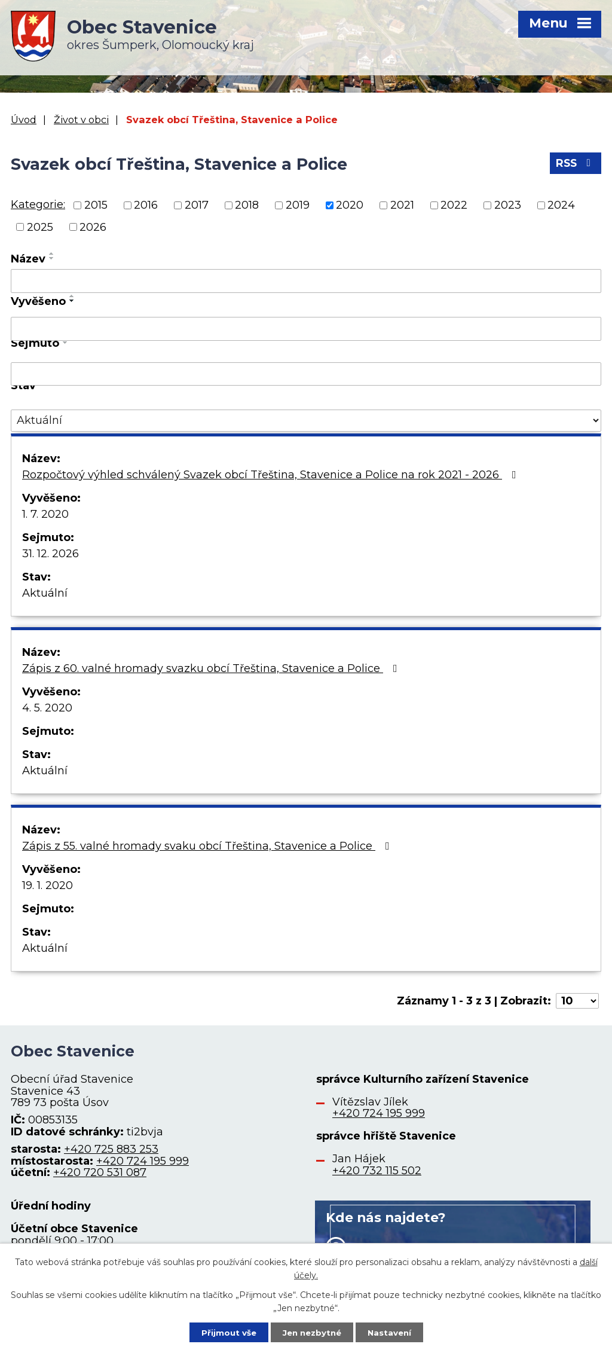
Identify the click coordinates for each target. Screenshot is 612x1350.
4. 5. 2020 (47, 707)
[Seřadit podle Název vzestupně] (52, 253)
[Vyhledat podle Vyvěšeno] (306, 329)
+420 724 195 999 (142, 1161)
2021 (402, 205)
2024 (561, 205)
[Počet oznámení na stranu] (577, 1001)
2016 (146, 205)
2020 (349, 205)
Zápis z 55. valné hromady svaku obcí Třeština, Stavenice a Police (208, 846)
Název (28, 258)
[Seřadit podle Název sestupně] (52, 258)
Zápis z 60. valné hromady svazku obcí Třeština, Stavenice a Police (212, 668)
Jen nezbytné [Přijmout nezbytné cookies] (311, 1331)
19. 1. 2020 (47, 885)
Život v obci (81, 120)
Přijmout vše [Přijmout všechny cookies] (225, 1331)
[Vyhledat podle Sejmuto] (306, 374)
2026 (92, 226)
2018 (247, 205)
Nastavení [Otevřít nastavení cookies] (393, 1331)
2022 (453, 205)
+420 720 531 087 (99, 1172)
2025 (40, 226)
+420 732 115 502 (376, 1170)
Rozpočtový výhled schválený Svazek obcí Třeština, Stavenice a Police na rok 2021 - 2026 (271, 474)
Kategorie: (38, 204)
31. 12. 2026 (50, 553)
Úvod (23, 120)
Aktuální (45, 593)
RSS (574, 165)
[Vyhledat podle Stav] (306, 421)
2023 (507, 205)
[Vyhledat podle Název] (306, 281)
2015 (96, 205)
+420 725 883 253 (111, 1149)
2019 (298, 205)
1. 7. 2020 (45, 514)
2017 (197, 205)
